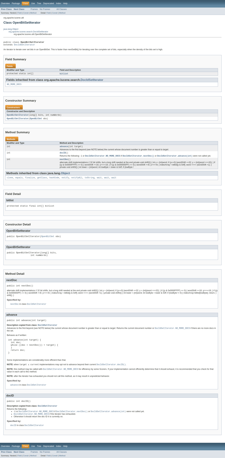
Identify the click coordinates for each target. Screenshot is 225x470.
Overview (5, 3)
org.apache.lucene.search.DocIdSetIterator (28, 31)
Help (65, 3)
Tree (39, 3)
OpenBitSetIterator (18, 116)
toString (89, 181)
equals (19, 181)
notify (65, 181)
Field (19, 13)
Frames (34, 9)
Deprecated (48, 3)
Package (16, 3)
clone (10, 181)
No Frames (45, 9)
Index (58, 3)
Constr (26, 13)
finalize (30, 181)
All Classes (61, 9)
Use (33, 3)
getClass (42, 181)
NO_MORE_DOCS (14, 85)
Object (65, 176)
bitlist (64, 74)
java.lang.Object (10, 29)
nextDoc (64, 162)
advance (64, 148)
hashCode (54, 181)
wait (99, 181)
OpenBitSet (36, 120)
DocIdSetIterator (24, 45)
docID (63, 155)
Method (33, 13)
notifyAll (76, 181)
